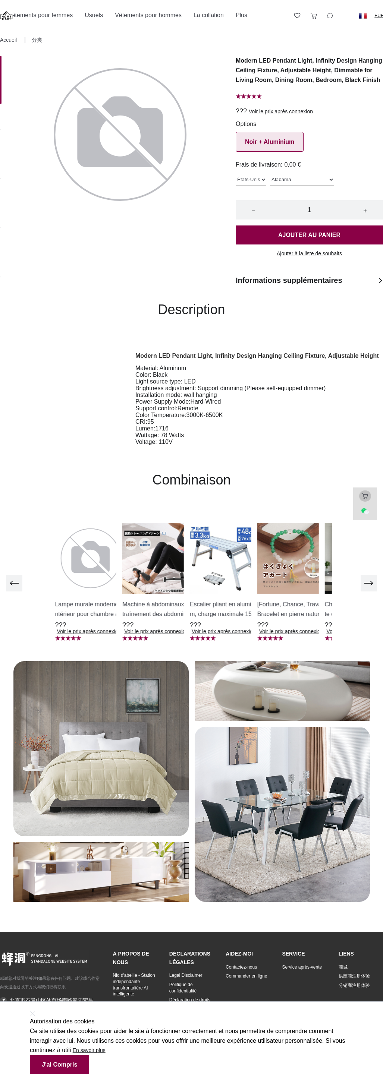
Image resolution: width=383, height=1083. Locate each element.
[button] (363, 15)
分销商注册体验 (354, 985)
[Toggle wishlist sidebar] (297, 15)
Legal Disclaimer (186, 975)
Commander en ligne (246, 976)
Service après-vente (302, 967)
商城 (343, 967)
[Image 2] (0, 179)
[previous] (14, 583)
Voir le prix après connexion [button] (281, 111)
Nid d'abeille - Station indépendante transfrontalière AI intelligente (134, 985)
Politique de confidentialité (183, 988)
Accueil (9, 40)
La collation (209, 15)
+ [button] (365, 211)
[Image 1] (0, 130)
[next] (369, 583)
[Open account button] (281, 15)
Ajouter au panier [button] (309, 235)
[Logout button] (346, 15)
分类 (37, 40)
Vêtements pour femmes (40, 15)
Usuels (94, 15)
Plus (241, 15)
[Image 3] (0, 228)
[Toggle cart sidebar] (313, 15)
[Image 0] (0, 80)
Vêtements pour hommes (148, 15)
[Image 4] (0, 278)
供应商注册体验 (354, 976)
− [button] (253, 211)
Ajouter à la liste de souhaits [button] (309, 253)
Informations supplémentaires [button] (309, 280)
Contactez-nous (241, 967)
